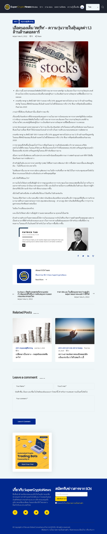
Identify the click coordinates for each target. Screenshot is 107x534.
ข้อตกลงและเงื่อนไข (77, 529)
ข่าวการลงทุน (78, 348)
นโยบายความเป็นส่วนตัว (74, 503)
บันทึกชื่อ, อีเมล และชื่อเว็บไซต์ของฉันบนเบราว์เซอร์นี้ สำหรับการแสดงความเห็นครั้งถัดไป (51, 392)
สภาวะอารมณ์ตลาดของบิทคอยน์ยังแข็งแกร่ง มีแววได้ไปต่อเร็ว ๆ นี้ (73, 356)
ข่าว (16, 21)
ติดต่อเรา (45, 529)
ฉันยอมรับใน (69, 503)
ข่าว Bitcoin (68, 348)
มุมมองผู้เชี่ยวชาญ (27, 21)
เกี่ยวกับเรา (90, 529)
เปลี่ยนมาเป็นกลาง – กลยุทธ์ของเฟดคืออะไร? (32, 356)
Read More (39, 280)
